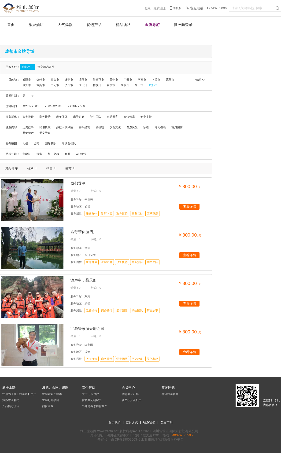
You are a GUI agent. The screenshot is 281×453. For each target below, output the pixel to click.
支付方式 (132, 422)
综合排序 (11, 168)
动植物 (100, 127)
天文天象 (45, 133)
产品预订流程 (10, 406)
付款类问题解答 (92, 400)
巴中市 (114, 79)
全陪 (36, 143)
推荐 (70, 168)
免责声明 (166, 422)
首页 (11, 25)
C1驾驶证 (82, 154)
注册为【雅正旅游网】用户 (19, 394)
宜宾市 (41, 85)
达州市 (41, 79)
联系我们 (149, 422)
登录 (147, 8)
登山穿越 (53, 154)
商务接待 (45, 116)
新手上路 (8, 387)
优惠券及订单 (130, 394)
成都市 (153, 85)
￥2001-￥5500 (76, 106)
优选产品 (94, 25)
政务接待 (28, 116)
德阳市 (170, 79)
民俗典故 (45, 127)
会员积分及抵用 (131, 400)
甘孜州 (97, 85)
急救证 (26, 154)
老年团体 (61, 116)
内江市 (156, 79)
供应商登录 (183, 25)
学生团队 (95, 116)
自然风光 (132, 127)
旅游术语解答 (10, 400)
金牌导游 (152, 25)
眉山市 (55, 79)
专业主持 (146, 116)
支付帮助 (88, 387)
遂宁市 (69, 79)
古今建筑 (84, 127)
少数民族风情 (64, 127)
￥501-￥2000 (53, 106)
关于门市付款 (90, 394)
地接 (25, 143)
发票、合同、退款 (55, 387)
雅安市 (26, 85)
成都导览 (77, 183)
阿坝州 (125, 85)
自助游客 (112, 116)
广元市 (55, 85)
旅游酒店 (36, 25)
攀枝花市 (98, 79)
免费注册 (159, 8)
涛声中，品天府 (83, 280)
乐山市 (139, 85)
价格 (32, 168)
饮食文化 (115, 127)
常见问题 (168, 387)
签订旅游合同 (170, 394)
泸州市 (69, 85)
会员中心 (128, 387)
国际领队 (50, 143)
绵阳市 (83, 79)
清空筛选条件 (45, 67)
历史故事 (28, 127)
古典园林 (177, 127)
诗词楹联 (160, 127)
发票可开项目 (50, 400)
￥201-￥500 (30, 106)
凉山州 (83, 85)
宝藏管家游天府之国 (87, 329)
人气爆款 (65, 25)
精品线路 (123, 25)
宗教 (146, 127)
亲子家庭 (78, 116)
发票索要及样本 (52, 394)
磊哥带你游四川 (83, 232)
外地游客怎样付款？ (94, 406)
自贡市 (111, 85)
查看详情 (189, 206)
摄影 (39, 154)
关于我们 (114, 422)
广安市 (128, 79)
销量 (51, 168)
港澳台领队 (69, 143)
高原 (67, 154)
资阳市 (26, 79)
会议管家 (129, 116)
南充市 (142, 79)
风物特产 (28, 133)
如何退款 (47, 406)
